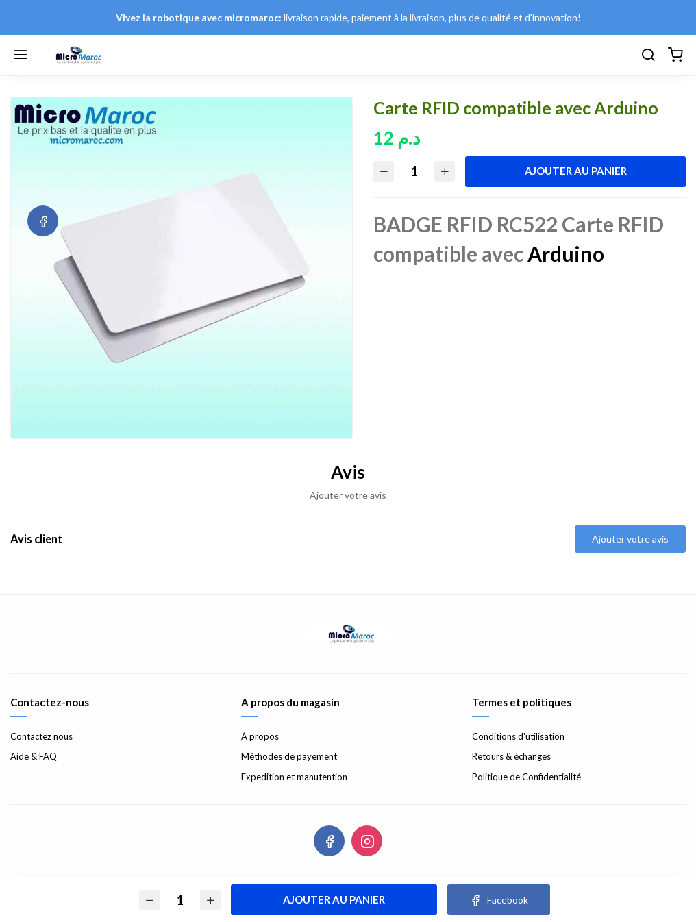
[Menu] (20, 55)
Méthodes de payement (289, 756)
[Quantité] (414, 171)
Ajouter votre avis (630, 539)
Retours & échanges (511, 756)
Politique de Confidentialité (526, 776)
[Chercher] (648, 55)
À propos (260, 736)
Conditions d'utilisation (518, 736)
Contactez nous (41, 736)
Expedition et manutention (294, 776)
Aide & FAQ (33, 756)
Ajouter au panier (576, 170)
